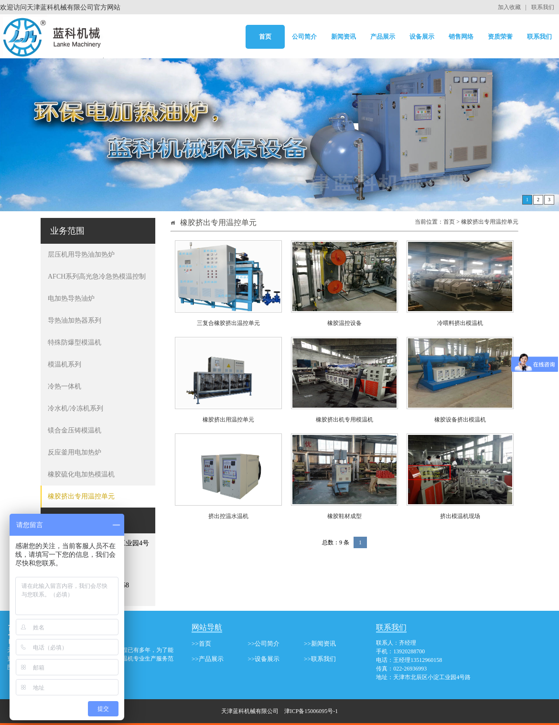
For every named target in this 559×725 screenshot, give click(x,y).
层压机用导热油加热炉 (81, 254)
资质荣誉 (500, 36)
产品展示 (382, 36)
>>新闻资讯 (320, 643)
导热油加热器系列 (74, 320)
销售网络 (461, 36)
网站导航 (207, 627)
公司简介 (304, 36)
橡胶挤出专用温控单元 (81, 496)
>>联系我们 (320, 658)
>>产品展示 (208, 658)
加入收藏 (509, 7)
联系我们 (542, 7)
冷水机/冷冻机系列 (75, 408)
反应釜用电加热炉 (74, 452)
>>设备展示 (264, 658)
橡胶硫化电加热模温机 (81, 474)
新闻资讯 (343, 36)
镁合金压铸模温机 (74, 430)
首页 (265, 36)
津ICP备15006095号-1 (311, 711)
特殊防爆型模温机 (74, 342)
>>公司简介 (264, 643)
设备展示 (421, 36)
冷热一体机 (64, 386)
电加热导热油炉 (71, 298)
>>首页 (201, 643)
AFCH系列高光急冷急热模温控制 (97, 276)
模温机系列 (64, 364)
